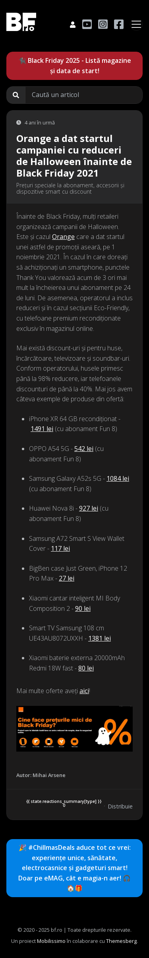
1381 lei (99, 638)
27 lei (66, 578)
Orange (63, 236)
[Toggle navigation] (136, 24)
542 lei (83, 448)
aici (84, 690)
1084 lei (117, 478)
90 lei (83, 608)
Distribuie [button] (116, 806)
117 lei (60, 548)
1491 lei (42, 428)
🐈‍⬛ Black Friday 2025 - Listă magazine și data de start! (74, 65)
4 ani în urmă (35, 122)
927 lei (88, 508)
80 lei (86, 668)
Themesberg (121, 940)
